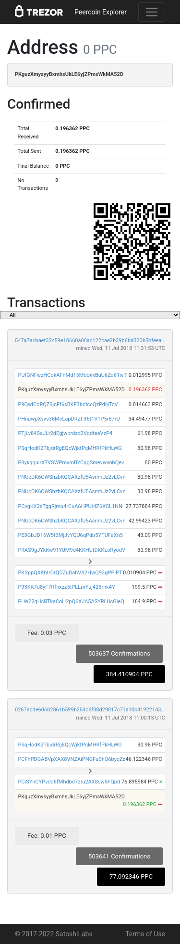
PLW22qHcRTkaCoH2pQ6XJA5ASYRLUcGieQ (71, 601)
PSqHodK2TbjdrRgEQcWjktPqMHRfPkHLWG (69, 448)
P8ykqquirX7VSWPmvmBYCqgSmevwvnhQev (71, 463)
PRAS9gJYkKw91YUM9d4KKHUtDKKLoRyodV (71, 550)
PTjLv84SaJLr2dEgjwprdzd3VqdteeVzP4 (65, 433)
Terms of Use (145, 934)
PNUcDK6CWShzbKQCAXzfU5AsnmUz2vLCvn (71, 477)
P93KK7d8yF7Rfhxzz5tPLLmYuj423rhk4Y (66, 587)
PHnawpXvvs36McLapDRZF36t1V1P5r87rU (69, 419)
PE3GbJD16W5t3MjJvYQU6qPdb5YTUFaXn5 (70, 535)
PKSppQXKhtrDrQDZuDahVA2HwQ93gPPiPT (70, 573)
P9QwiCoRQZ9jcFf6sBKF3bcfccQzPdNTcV (68, 404)
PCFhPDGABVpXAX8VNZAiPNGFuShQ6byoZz (71, 759)
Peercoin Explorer (100, 12)
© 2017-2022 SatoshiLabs (54, 934)
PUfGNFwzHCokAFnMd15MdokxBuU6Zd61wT (72, 375)
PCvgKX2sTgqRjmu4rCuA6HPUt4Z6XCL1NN (70, 506)
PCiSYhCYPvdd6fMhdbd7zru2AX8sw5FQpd (69, 782)
